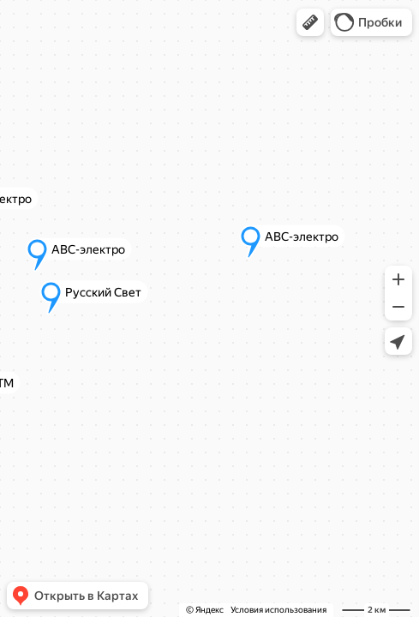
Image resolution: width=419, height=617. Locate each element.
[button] (310, 22)
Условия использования (278, 609)
